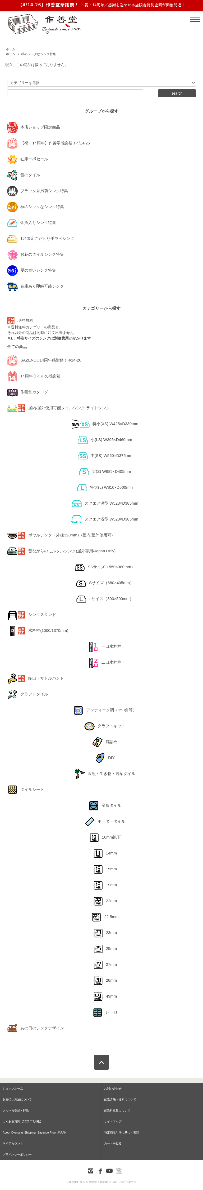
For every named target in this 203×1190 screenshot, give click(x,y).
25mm (105, 949)
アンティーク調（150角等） (104, 710)
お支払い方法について (17, 1099)
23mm (105, 933)
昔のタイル (23, 175)
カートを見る (113, 1143)
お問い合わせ (113, 1088)
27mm (105, 964)
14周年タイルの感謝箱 (34, 376)
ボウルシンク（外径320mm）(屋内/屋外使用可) (60, 535)
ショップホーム (13, 1088)
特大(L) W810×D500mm (105, 487)
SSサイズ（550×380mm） (105, 567)
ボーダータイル (104, 821)
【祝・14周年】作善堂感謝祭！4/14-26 (48, 143)
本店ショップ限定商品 (33, 127)
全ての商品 (17, 346)
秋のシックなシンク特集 (38, 54)
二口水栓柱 (104, 662)
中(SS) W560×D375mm (104, 456)
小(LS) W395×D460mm (104, 440)
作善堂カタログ (27, 392)
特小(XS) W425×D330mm (104, 424)
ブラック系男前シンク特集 (37, 191)
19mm (105, 885)
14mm (105, 853)
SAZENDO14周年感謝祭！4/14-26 (44, 360)
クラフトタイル (27, 694)
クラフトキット (104, 726)
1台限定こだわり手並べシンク (40, 238)
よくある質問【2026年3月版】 (23, 1121)
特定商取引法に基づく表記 (121, 1132)
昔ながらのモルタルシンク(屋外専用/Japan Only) (61, 551)
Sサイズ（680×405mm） (105, 583)
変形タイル (104, 805)
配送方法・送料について (120, 1099)
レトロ (104, 1012)
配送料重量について (117, 1110)
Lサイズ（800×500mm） (104, 599)
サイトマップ (113, 1121)
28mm (105, 980)
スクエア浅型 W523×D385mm (104, 519)
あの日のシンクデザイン (35, 1028)
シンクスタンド (31, 615)
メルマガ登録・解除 (16, 1110)
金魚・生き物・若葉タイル (105, 774)
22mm (105, 901)
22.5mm (104, 917)
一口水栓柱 (104, 646)
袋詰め (104, 742)
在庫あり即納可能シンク (35, 286)
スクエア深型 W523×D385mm (104, 503)
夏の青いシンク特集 (31, 270)
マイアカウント (13, 1143)
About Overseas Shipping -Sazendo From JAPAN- (35, 1132)
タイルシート (25, 789)
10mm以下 (105, 837)
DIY (105, 758)
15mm (105, 869)
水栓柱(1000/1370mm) (37, 630)
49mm (105, 996)
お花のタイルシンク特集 (35, 254)
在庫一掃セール (27, 159)
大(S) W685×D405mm (105, 471)
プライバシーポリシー (17, 1154)
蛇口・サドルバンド (35, 678)
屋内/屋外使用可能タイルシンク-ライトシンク (58, 408)
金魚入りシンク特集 (31, 223)
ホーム (10, 49)
